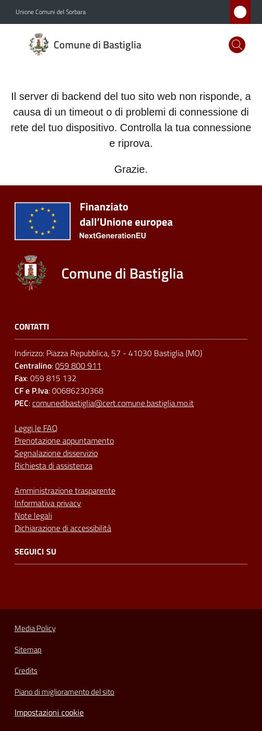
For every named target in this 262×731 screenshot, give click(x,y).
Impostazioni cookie (49, 712)
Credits (26, 670)
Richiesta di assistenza (54, 465)
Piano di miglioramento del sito (64, 692)
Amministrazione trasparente (65, 490)
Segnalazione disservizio (56, 453)
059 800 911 (78, 365)
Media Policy (35, 628)
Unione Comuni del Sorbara (51, 12)
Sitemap (28, 650)
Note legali (33, 515)
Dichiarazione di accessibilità (63, 528)
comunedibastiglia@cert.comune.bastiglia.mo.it (113, 403)
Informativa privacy (48, 503)
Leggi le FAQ (36, 428)
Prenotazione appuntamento (64, 440)
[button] (237, 44)
